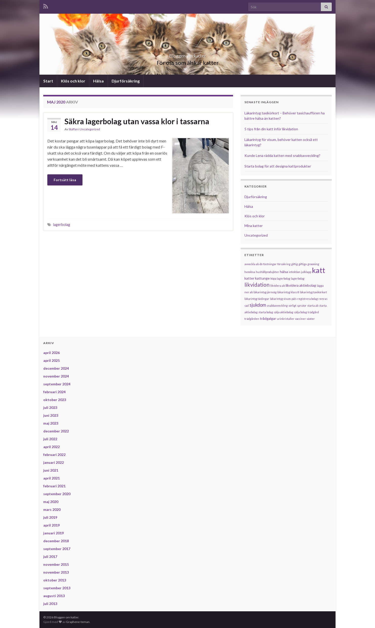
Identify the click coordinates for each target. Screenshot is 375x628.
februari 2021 (54, 486)
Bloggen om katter (188, 54)
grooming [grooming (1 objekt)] (313, 264)
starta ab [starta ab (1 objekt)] (312, 305)
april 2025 (51, 360)
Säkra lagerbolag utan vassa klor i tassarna (137, 121)
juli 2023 (50, 407)
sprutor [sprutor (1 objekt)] (301, 305)
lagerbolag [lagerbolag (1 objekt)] (297, 278)
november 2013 (56, 572)
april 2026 (51, 352)
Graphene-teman (78, 622)
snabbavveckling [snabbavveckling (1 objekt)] (277, 305)
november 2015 (56, 564)
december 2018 (56, 541)
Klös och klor (73, 80)
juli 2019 (50, 517)
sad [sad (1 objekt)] (246, 305)
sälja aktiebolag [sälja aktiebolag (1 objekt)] (283, 312)
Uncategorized (90, 129)
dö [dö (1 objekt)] (261, 264)
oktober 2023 (54, 399)
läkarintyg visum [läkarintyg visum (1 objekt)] (280, 298)
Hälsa (98, 80)
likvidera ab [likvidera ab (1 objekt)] (277, 285)
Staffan (73, 129)
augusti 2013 (54, 596)
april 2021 (51, 478)
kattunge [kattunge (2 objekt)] (262, 278)
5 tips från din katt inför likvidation (271, 129)
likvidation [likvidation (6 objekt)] (256, 284)
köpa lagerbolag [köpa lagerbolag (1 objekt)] (280, 278)
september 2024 (56, 384)
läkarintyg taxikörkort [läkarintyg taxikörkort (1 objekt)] (313, 292)
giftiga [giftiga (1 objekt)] (303, 264)
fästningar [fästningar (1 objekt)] (270, 264)
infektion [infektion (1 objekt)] (294, 272)
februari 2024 (54, 392)
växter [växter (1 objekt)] (311, 318)
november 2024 (56, 376)
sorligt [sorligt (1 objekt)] (292, 305)
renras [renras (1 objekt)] (323, 298)
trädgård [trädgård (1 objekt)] (313, 312)
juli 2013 (50, 603)
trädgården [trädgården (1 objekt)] (251, 318)
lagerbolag (61, 224)
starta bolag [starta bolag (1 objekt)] (265, 312)
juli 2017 (50, 556)
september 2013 (56, 588)
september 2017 (56, 549)
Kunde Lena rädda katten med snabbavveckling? (282, 155)
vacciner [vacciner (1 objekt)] (300, 318)
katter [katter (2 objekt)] (249, 278)
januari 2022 (53, 462)
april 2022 (51, 447)
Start (48, 80)
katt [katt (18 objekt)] (318, 270)
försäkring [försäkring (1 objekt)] (283, 264)
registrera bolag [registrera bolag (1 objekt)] (307, 298)
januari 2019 (53, 533)
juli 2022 (50, 439)
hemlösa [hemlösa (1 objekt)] (249, 272)
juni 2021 (50, 470)
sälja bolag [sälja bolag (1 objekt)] (300, 312)
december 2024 (56, 368)
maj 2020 (50, 501)
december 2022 (56, 431)
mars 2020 (51, 509)
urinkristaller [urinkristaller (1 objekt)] (285, 318)
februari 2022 (54, 454)
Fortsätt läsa (65, 180)
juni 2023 (50, 415)
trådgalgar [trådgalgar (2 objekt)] (268, 318)
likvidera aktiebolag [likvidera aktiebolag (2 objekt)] (301, 285)
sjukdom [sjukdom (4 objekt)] (257, 305)
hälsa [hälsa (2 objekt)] (284, 271)
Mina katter (253, 225)
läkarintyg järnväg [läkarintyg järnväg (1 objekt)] (265, 292)
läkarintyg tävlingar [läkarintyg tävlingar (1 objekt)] (256, 298)
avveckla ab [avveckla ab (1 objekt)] (251, 264)
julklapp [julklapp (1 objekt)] (306, 272)
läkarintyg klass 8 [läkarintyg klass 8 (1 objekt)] (288, 292)
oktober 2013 (54, 580)
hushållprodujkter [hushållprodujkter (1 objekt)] (267, 272)
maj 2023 (50, 423)
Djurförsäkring (126, 80)
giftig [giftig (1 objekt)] (294, 264)
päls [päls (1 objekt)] (294, 298)
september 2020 (56, 494)
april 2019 (51, 525)
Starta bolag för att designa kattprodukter (277, 166)
